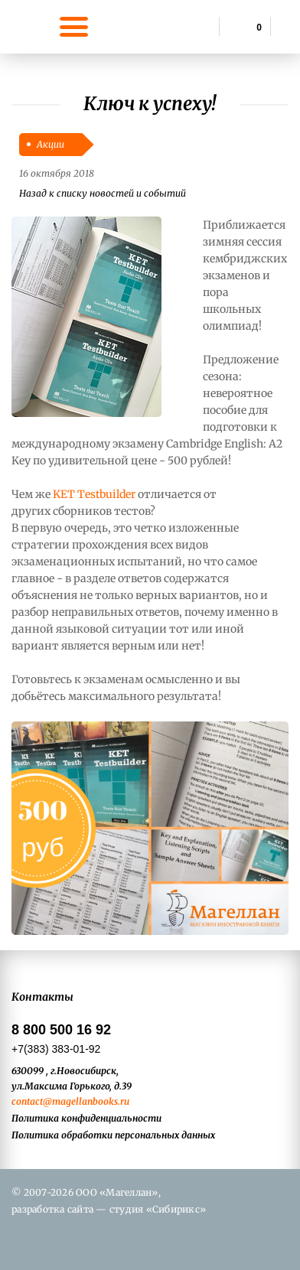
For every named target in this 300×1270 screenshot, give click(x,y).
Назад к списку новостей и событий (102, 193)
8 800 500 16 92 (61, 1029)
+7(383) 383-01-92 (55, 1049)
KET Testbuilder (94, 494)
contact (27, 1101)
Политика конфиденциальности (86, 1118)
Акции (50, 144)
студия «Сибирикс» (157, 1209)
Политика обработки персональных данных (113, 1135)
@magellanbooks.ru (86, 1101)
